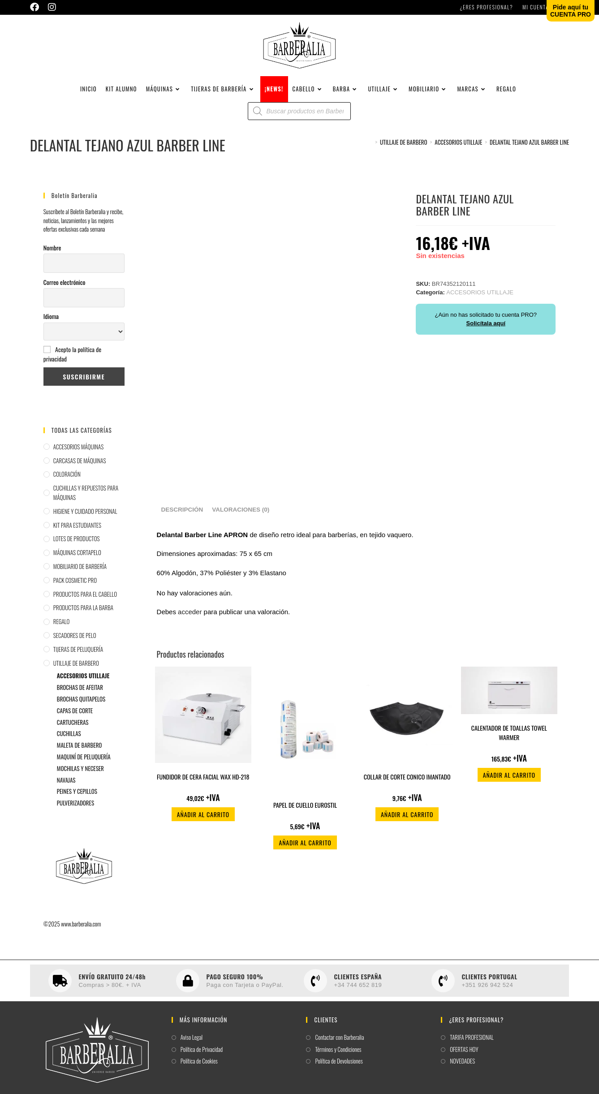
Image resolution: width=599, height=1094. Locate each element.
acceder (190, 620)
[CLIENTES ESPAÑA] (315, 988)
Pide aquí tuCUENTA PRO (570, 11)
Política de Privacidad (202, 1057)
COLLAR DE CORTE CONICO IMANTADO (407, 784)
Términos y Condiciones (338, 1057)
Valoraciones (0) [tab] (240, 517)
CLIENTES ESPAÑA (358, 984)
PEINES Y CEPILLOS (77, 799)
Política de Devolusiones (338, 1069)
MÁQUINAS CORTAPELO (77, 560)
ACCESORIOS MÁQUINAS (78, 454)
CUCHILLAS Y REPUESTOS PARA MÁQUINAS (85, 500)
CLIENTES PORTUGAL (489, 984)
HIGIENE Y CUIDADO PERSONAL (85, 519)
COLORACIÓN (67, 482)
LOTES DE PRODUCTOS (76, 546)
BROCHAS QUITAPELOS (81, 706)
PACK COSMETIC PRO (75, 588)
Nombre (52, 255)
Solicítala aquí (485, 331)
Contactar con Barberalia (339, 1045)
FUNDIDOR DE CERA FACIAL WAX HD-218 (203, 784)
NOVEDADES (462, 1069)
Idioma (51, 324)
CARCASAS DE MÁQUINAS (79, 468)
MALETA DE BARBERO (79, 753)
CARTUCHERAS (73, 730)
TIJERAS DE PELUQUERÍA (78, 657)
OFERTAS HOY (464, 1057)
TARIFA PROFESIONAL (472, 1045)
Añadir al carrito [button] (203, 822)
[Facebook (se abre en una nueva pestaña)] (36, 7)
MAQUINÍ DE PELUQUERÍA (84, 764)
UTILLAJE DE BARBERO (76, 671)
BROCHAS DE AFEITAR (80, 695)
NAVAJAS (66, 787)
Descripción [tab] (182, 517)
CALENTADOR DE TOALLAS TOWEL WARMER (509, 740)
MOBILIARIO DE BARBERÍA (80, 574)
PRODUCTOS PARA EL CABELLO (85, 602)
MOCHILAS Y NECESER (80, 776)
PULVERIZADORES (75, 810)
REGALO (61, 629)
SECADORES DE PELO (74, 643)
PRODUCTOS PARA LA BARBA (83, 615)
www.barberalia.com (81, 931)
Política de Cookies (199, 1069)
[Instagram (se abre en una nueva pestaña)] (51, 7)
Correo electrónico (64, 289)
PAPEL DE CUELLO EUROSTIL (305, 813)
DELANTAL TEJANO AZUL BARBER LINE (529, 150)
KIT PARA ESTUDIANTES (77, 533)
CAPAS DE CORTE (75, 718)
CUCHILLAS (69, 741)
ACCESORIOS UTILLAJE (83, 683)
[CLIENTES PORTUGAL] (443, 988)
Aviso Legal (192, 1045)
